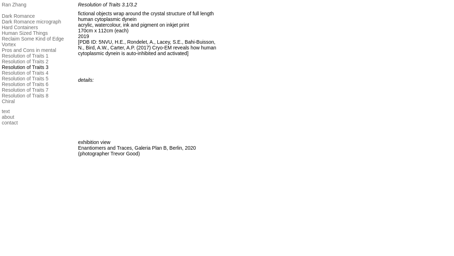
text (6, 111)
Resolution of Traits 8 (25, 95)
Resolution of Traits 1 (25, 56)
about (8, 117)
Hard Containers (20, 27)
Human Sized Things (25, 33)
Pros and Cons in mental (29, 50)
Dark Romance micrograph (31, 22)
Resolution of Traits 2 (25, 61)
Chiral (8, 101)
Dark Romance (18, 16)
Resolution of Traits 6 (25, 84)
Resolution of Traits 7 (25, 90)
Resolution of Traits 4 (25, 73)
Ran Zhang (14, 4)
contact (10, 123)
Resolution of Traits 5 (25, 78)
